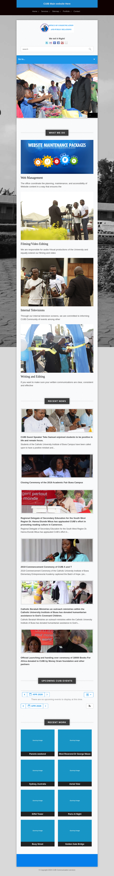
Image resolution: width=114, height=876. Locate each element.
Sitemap (55, 11)
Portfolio (66, 11)
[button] (89, 706)
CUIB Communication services (63, 870)
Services (44, 11)
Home (34, 11)
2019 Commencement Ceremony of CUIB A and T (46, 567)
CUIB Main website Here (56, 3)
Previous (90, 115)
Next (95, 115)
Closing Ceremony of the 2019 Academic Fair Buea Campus (52, 482)
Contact (77, 11)
